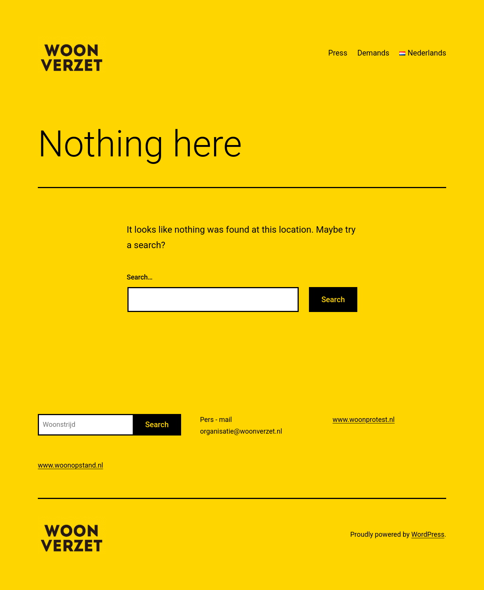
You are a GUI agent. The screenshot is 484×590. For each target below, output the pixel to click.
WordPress (427, 534)
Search (157, 424)
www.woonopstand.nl (70, 465)
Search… (140, 277)
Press (337, 52)
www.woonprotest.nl (364, 419)
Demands (373, 52)
